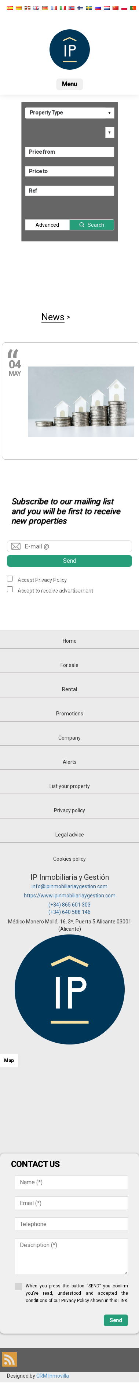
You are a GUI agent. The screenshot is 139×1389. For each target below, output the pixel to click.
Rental (69, 689)
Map (9, 1060)
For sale (69, 665)
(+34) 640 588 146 (69, 912)
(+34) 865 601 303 (69, 905)
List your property (70, 786)
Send (69, 560)
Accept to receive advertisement (55, 590)
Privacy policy (69, 810)
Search (96, 225)
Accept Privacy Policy (41, 580)
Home (70, 641)
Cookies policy (69, 859)
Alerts (70, 762)
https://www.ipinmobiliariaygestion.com (70, 895)
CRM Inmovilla (52, 1376)
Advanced (47, 225)
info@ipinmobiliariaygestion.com (69, 886)
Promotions (69, 714)
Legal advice (69, 835)
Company (69, 738)
